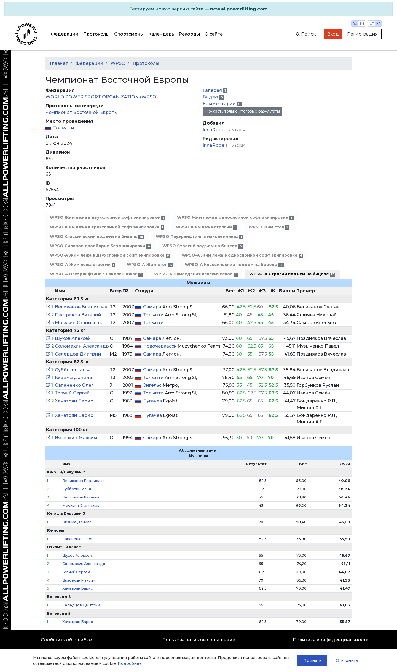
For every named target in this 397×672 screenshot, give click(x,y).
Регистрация (362, 34)
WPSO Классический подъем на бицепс (97, 236)
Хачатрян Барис (74, 401)
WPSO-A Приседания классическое (195, 274)
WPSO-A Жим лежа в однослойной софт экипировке (242, 255)
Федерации (65, 34)
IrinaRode (213, 129)
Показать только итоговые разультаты (242, 111)
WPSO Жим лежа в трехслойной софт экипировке (107, 227)
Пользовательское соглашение (198, 639)
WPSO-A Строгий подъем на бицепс (292, 274)
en (362, 23)
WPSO (118, 63)
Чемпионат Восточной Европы (81, 112)
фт (371, 23)
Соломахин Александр (82, 346)
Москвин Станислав (78, 322)
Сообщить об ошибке (66, 639)
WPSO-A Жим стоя (150, 264)
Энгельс (153, 385)
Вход (333, 34)
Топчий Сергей (72, 393)
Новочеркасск (160, 346)
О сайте (214, 34)
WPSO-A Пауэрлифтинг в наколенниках (96, 274)
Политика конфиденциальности (331, 639)
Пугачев (153, 401)
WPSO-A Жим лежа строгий (82, 264)
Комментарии (220, 103)
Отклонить (347, 660)
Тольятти (63, 127)
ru (355, 23)
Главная (59, 63)
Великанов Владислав (81, 307)
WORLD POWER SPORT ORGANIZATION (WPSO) (101, 97)
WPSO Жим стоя (268, 227)
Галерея (213, 90)
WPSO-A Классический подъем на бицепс (234, 264)
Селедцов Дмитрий (78, 354)
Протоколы (96, 34)
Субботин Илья (72, 369)
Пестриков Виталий (78, 315)
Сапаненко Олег (74, 385)
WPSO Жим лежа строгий (206, 227)
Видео (211, 97)
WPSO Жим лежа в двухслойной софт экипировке (107, 217)
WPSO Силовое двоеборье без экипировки (100, 246)
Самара (152, 307)
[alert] (198, 9)
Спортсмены (129, 34)
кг (378, 23)
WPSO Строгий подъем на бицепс (202, 246)
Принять (312, 660)
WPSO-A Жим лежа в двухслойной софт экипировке (110, 255)
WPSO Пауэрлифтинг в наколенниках (199, 236)
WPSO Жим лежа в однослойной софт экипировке (235, 217)
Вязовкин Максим (76, 437)
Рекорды (189, 34)
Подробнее (130, 663)
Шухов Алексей (73, 338)
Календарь (161, 34)
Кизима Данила (73, 377)
